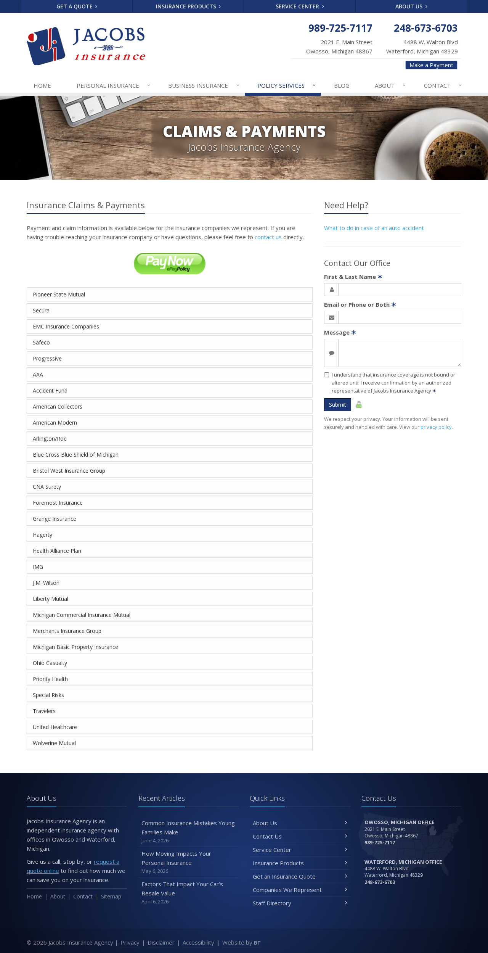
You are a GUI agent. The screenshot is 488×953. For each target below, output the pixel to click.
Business (204, 85)
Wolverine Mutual (54, 743)
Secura (41, 310)
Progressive (47, 358)
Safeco (41, 342)
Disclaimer (161, 942)
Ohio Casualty (50, 662)
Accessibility (198, 942)
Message (340, 332)
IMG (38, 566)
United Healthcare (55, 727)
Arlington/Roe (50, 438)
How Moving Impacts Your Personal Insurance (188, 862)
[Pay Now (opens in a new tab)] (169, 263)
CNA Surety (47, 486)
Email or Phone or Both (360, 304)
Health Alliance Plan (57, 550)
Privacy (130, 942)
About (390, 85)
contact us (268, 237)
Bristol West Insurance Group (69, 470)
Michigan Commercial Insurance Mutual (81, 614)
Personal (114, 85)
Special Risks (48, 695)
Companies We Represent (300, 889)
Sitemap (111, 896)
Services (286, 85)
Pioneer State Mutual (59, 294)
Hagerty (42, 534)
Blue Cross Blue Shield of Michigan (76, 454)
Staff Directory (300, 903)
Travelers (44, 711)
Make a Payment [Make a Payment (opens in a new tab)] (431, 65)
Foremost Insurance (58, 502)
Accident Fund (50, 390)
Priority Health (50, 679)
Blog (342, 85)
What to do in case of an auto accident (374, 228)
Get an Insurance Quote (300, 876)
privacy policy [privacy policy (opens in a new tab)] (436, 426)
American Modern (55, 422)
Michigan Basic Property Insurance (75, 646)
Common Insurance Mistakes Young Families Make (188, 832)
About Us (411, 6)
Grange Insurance (54, 518)
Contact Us (300, 836)
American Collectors (57, 406)
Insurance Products (188, 6)
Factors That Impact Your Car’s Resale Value (188, 893)
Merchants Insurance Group (67, 630)
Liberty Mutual (50, 598)
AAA (38, 374)
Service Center (300, 6)
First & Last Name (353, 276)
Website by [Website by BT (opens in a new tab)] (241, 942)
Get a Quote (77, 6)
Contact (443, 85)
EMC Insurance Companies (66, 326)
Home (42, 85)
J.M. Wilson (46, 582)
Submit (337, 404)
